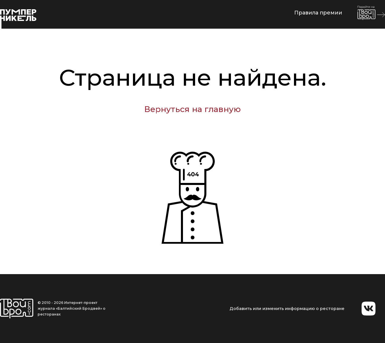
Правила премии (318, 13)
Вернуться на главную (192, 109)
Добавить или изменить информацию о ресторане (287, 308)
